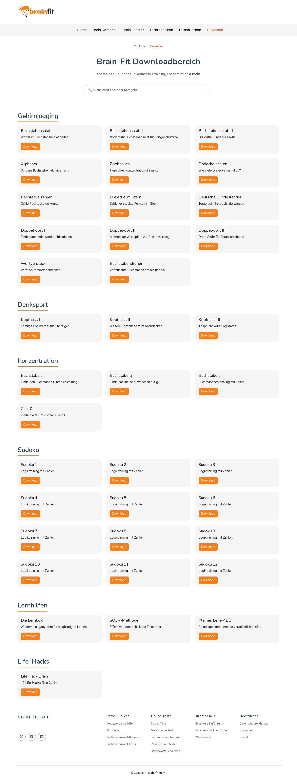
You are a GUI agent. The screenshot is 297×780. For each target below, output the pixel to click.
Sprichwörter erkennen (165, 751)
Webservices (203, 737)
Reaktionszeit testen (164, 744)
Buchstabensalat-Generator (124, 737)
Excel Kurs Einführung (209, 723)
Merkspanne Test (162, 730)
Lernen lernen (190, 30)
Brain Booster (133, 30)
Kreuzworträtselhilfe (119, 723)
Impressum (247, 730)
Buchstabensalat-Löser (121, 744)
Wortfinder (113, 730)
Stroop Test (158, 723)
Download (215, 30)
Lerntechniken (161, 30)
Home (82, 30)
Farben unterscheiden (165, 737)
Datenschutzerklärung (254, 723)
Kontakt (245, 737)
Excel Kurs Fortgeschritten (212, 730)
